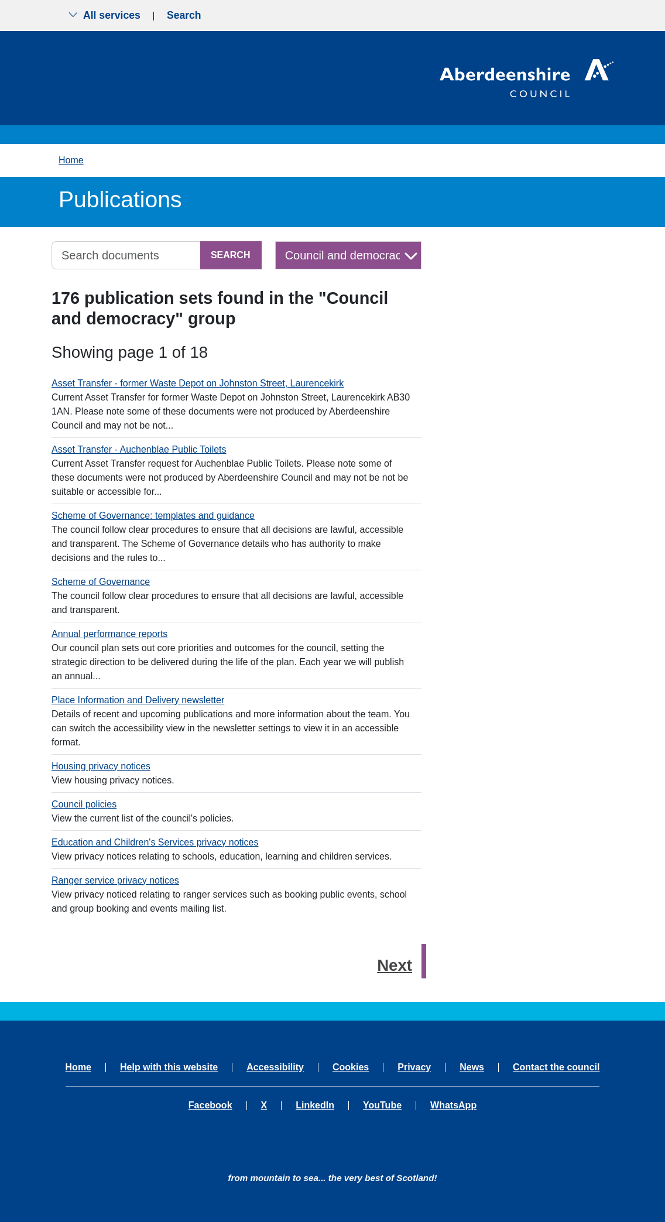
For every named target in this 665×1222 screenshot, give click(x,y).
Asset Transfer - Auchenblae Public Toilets (139, 449)
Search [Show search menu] (184, 15)
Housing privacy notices (101, 766)
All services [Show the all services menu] (104, 15)
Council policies (84, 804)
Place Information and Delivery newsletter (138, 700)
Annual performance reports (109, 634)
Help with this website (169, 1067)
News (472, 1067)
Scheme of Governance (101, 582)
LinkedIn (315, 1105)
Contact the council (556, 1067)
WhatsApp (453, 1105)
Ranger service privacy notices (115, 880)
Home (71, 160)
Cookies (350, 1067)
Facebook (210, 1105)
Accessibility (275, 1067)
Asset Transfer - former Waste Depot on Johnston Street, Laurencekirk (198, 383)
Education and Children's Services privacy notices (155, 842)
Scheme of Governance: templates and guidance (153, 516)
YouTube (382, 1105)
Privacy (414, 1067)
